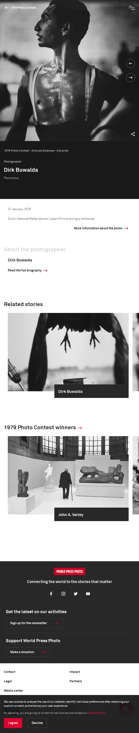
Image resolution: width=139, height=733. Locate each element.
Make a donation (22, 652)
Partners (76, 681)
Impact (75, 671)
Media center (13, 690)
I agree (13, 723)
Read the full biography (24, 270)
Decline (37, 723)
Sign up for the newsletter (28, 623)
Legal (8, 681)
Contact (9, 671)
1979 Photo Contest (23, 7)
